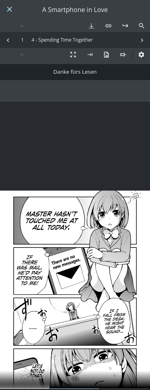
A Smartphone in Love (75, 10)
